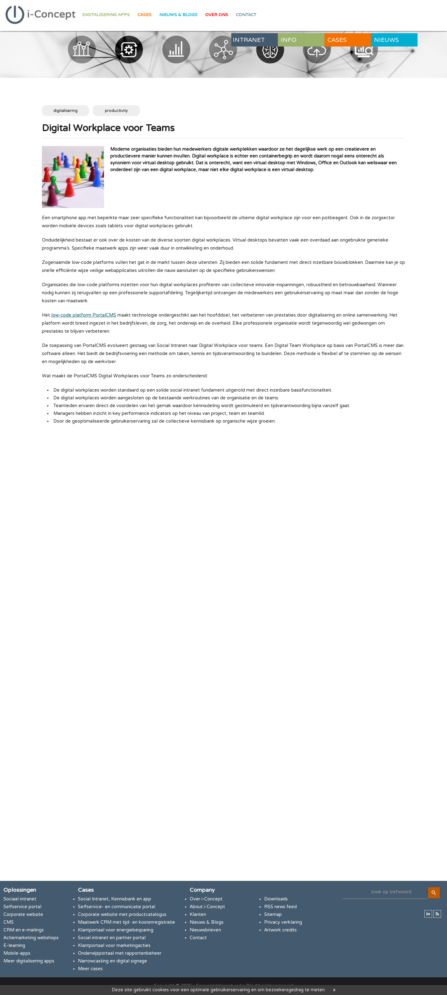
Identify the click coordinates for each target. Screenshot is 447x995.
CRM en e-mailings (23, 930)
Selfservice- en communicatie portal (116, 906)
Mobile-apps (16, 953)
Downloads (276, 899)
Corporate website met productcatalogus (122, 914)
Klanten (198, 914)
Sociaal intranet (19, 899)
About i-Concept (207, 906)
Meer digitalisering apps (28, 961)
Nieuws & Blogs (178, 14)
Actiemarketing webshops (31, 937)
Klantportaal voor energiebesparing (115, 930)
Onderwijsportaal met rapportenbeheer (119, 953)
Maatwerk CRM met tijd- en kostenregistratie (126, 922)
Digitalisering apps (106, 14)
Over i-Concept (206, 899)
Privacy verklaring (283, 922)
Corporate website (23, 914)
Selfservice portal (22, 906)
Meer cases (90, 968)
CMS (8, 922)
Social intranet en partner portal (112, 937)
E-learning (14, 945)
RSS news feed (280, 906)
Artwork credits (280, 930)
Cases (144, 14)
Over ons (216, 14)
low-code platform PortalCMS (83, 315)
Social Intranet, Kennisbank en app (114, 899)
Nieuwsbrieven (205, 930)
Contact (246, 14)
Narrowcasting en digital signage (112, 961)
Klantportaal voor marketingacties (114, 945)
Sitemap (273, 914)
